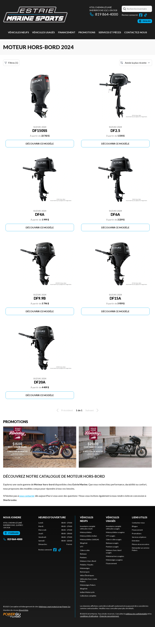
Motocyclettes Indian (88, 536)
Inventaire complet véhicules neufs (87, 527)
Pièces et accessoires (140, 544)
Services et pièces (110, 32)
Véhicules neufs (18, 32)
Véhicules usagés (43, 32)
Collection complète (88, 596)
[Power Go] (37, 615)
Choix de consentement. (109, 616)
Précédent (64, 410)
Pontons (83, 557)
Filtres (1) (11, 63)
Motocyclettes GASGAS (89, 539)
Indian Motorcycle (87, 592)
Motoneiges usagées (114, 560)
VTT (81, 547)
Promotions (86, 32)
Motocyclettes (86, 532)
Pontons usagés (112, 547)
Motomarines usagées (115, 556)
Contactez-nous (135, 32)
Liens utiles (139, 517)
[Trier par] (135, 63)
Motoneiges (85, 568)
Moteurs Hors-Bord (88, 561)
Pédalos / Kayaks (86, 565)
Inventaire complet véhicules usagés (113, 527)
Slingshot (83, 543)
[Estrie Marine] (35, 14)
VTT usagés (110, 536)
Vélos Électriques (87, 575)
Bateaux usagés (112, 543)
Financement (66, 32)
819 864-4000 (103, 14)
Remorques (85, 572)
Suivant (92, 410)
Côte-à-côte (85, 550)
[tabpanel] (55, 534)
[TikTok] (145, 15)
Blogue (135, 526)
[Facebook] (141, 15)
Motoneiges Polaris (88, 585)
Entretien (136, 541)
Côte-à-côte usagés (114, 539)
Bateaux (83, 554)
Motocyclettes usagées (115, 532)
